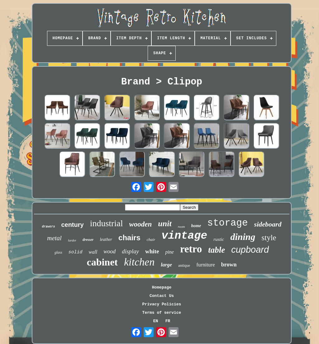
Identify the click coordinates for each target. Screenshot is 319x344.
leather (106, 239)
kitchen (139, 262)
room (181, 226)
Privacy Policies (161, 304)
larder (72, 240)
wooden (140, 224)
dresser (88, 239)
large (166, 265)
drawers (48, 226)
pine (169, 252)
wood (109, 251)
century (72, 224)
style (268, 237)
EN (155, 321)
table (216, 250)
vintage (184, 236)
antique (184, 265)
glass (58, 252)
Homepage (161, 287)
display (130, 251)
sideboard (268, 224)
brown (229, 264)
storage (227, 222)
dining (242, 237)
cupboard (250, 250)
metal (54, 238)
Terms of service (161, 312)
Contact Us (162, 296)
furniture (205, 265)
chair (151, 239)
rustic (218, 239)
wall (93, 252)
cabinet (102, 262)
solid (76, 252)
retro (191, 249)
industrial (106, 223)
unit (164, 223)
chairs (129, 237)
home (196, 225)
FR (167, 321)
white (152, 251)
